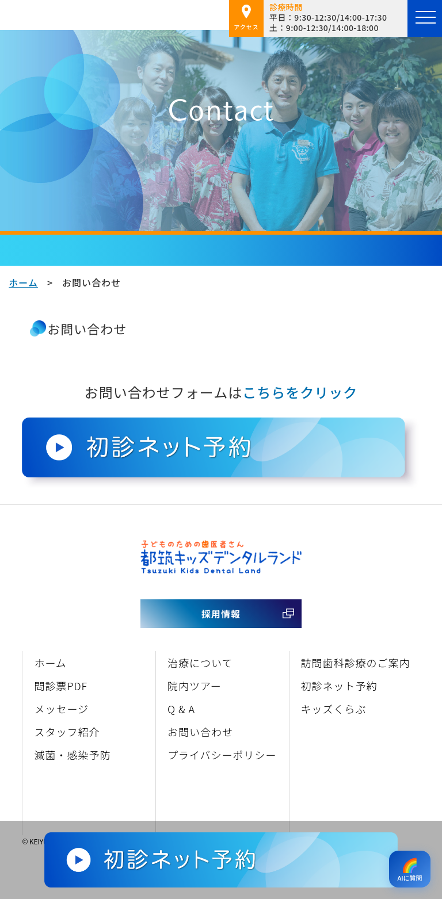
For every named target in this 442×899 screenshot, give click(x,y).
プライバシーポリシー (222, 754)
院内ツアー (194, 685)
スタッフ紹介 (67, 731)
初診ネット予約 (339, 685)
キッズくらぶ (334, 708)
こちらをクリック (299, 392)
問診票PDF (60, 685)
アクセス (246, 18)
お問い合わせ (200, 731)
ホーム (23, 282)
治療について (200, 662)
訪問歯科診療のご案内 (355, 662)
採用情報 (221, 614)
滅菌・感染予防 (72, 754)
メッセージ (61, 708)
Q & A (181, 708)
